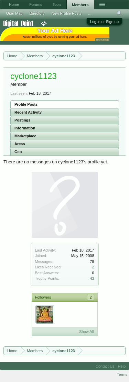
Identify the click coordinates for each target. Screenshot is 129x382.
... (90, 13)
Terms (122, 374)
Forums (35, 4)
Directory (37, 13)
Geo (18, 152)
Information (24, 128)
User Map (14, 13)
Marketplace (25, 136)
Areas (19, 144)
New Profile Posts (67, 13)
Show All (86, 331)
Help (122, 366)
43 (92, 278)
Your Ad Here (102, 39)
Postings (22, 120)
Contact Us (105, 366)
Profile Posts (25, 104)
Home (14, 4)
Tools (57, 4)
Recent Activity (28, 112)
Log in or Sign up (104, 22)
